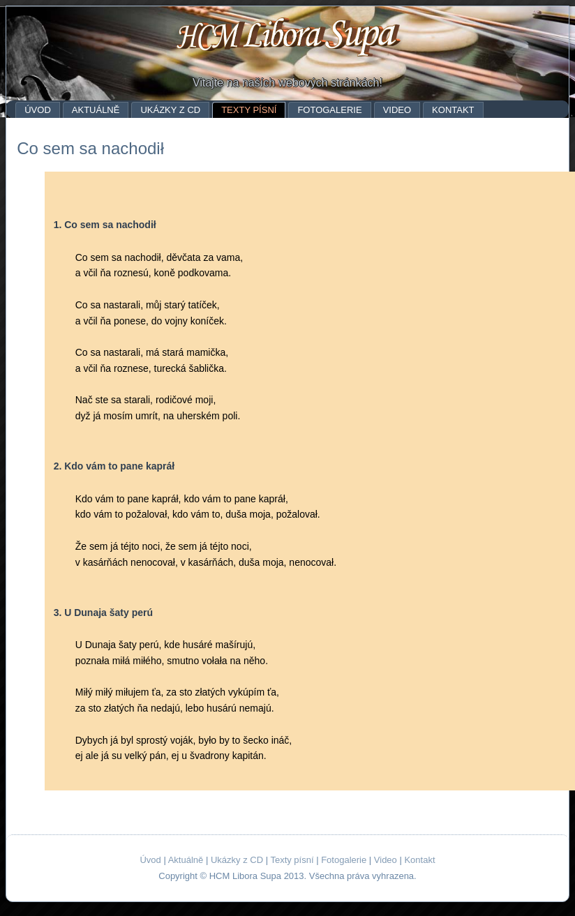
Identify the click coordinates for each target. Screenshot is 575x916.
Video (397, 110)
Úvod (37, 110)
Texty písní (248, 110)
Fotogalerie (329, 110)
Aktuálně (96, 110)
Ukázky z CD (170, 110)
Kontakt (453, 110)
